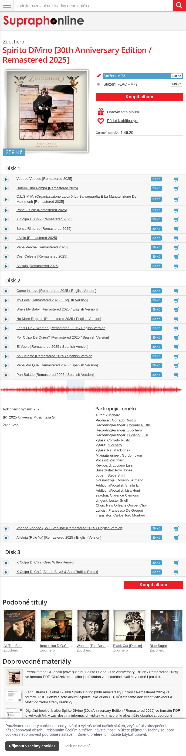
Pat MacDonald (119, 450)
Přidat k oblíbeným (117, 121)
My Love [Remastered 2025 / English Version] (52, 300)
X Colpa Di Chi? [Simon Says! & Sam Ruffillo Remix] (57, 572)
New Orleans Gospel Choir (127, 505)
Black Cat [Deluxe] (127, 646)
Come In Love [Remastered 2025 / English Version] (56, 291)
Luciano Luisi (137, 435)
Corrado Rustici (124, 420)
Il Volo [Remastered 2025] (36, 238)
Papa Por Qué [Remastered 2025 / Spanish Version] (57, 365)
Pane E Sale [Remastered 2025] (41, 210)
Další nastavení (77, 746)
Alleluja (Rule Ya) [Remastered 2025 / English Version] (58, 537)
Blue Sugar (158, 646)
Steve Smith (116, 475)
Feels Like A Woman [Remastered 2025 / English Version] (61, 328)
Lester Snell (118, 500)
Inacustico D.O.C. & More (60, 646)
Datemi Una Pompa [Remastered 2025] (47, 188)
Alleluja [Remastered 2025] (37, 266)
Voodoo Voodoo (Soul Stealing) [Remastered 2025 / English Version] (69, 528)
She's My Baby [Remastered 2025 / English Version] (57, 309)
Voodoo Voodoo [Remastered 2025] (44, 179)
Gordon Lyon (132, 455)
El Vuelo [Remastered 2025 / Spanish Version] (52, 347)
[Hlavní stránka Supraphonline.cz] (44, 21)
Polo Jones (123, 470)
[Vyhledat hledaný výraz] (179, 5)
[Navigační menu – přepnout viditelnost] (6, 5)
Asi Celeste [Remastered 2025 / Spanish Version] (54, 356)
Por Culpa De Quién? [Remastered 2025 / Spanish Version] (62, 337)
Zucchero (113, 415)
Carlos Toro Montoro (129, 515)
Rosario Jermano (130, 480)
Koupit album (139, 96)
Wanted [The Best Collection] (99, 646)
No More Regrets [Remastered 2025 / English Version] (58, 319)
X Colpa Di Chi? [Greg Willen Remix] (45, 562)
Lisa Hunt (132, 490)
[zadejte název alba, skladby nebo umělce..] (93, 5)
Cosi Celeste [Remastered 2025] (41, 256)
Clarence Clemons (124, 495)
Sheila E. (132, 485)
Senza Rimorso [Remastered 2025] (43, 229)
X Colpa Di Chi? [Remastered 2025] (44, 219)
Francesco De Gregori (126, 510)
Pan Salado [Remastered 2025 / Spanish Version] (55, 375)
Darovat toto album (118, 112)
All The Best (13, 646)
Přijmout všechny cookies (32, 746)
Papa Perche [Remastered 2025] (41, 247)
